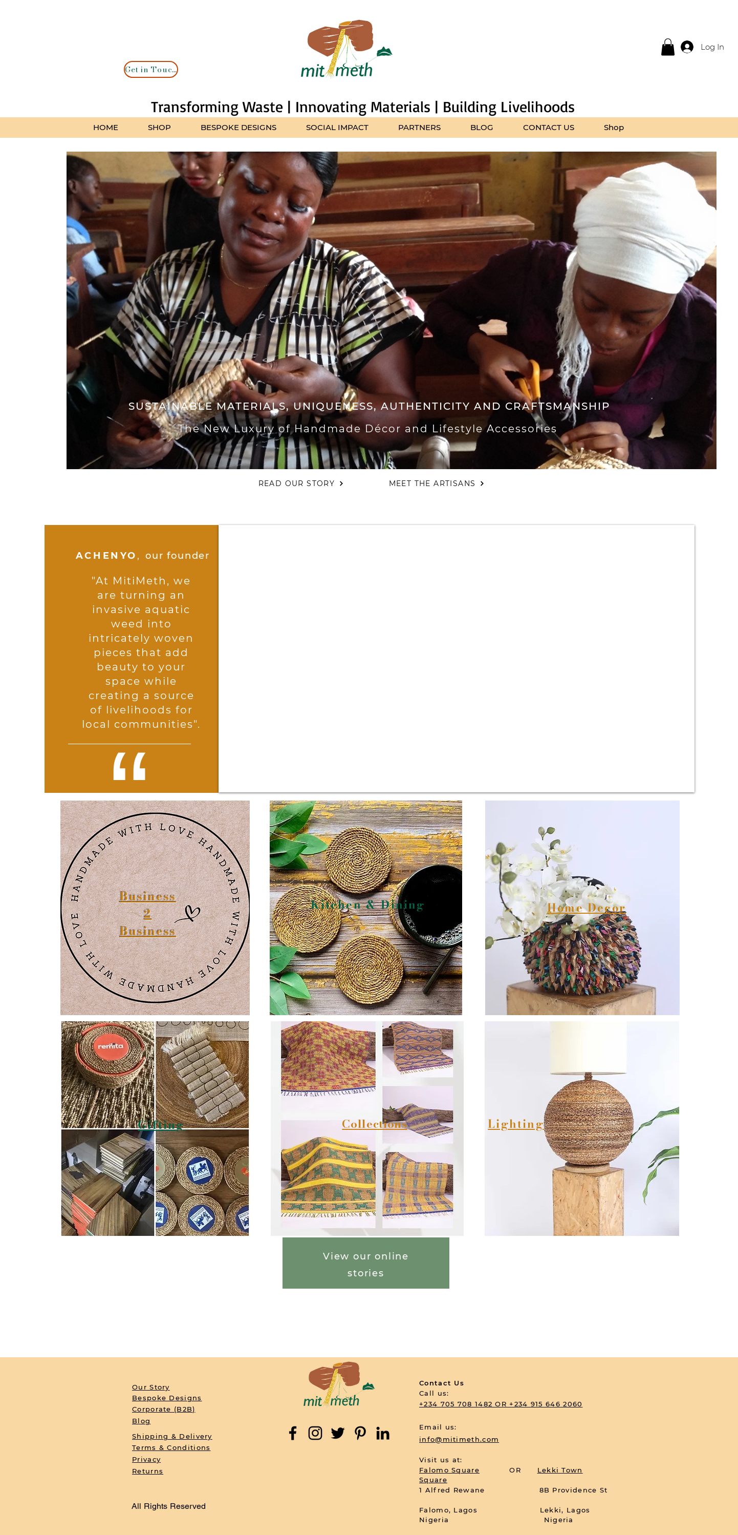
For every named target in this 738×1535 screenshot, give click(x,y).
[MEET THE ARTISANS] (436, 483)
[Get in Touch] (151, 69)
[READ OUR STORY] (301, 483)
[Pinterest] (360, 1433)
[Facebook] (293, 1433)
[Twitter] (338, 1433)
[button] (668, 46)
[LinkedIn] (383, 1433)
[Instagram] (315, 1433)
